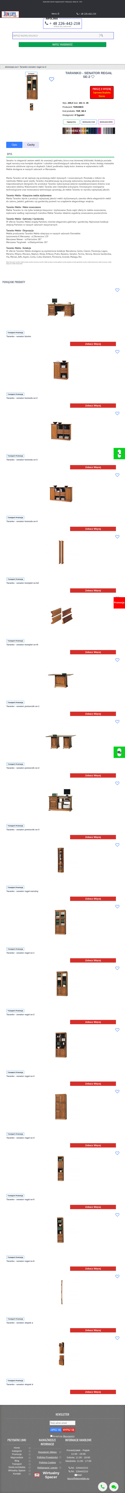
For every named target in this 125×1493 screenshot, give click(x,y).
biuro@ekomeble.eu (78, 1478)
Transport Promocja (15, 332)
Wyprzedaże (17, 1457)
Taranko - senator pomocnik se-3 (22, 830)
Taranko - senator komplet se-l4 (22, 645)
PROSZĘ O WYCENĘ (102, 92)
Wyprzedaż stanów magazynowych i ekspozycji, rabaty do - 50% (62, 2)
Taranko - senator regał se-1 (20, 953)
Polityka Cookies (47, 1462)
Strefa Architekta (16, 1467)
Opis (14, 144)
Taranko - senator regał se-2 (20, 1014)
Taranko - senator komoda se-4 (21, 521)
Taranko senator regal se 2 (33, 67)
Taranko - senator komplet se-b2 (22, 583)
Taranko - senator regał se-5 (20, 1199)
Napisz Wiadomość (62, 44)
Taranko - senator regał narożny (22, 891)
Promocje (17, 1454)
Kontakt (17, 1473)
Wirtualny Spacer (17, 1470)
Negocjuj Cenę (71, 122)
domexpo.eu (11, 67)
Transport (17, 1464)
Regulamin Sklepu (47, 1452)
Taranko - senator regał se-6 (20, 1261)
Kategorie (17, 1451)
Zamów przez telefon (106, 122)
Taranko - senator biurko (18, 336)
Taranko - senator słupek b (19, 1384)
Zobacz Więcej (93, 344)
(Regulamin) (69, 1436)
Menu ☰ (55, 13)
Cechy (31, 144)
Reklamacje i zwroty (47, 1467)
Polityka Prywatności (47, 1457)
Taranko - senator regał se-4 (20, 1138)
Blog (16, 1460)
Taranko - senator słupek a (19, 1323)
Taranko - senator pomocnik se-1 (22, 706)
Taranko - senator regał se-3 (20, 1076)
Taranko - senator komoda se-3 (21, 460)
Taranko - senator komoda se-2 (21, 398)
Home (17, 1447)
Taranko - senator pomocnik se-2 (22, 768)
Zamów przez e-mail (89, 122)
